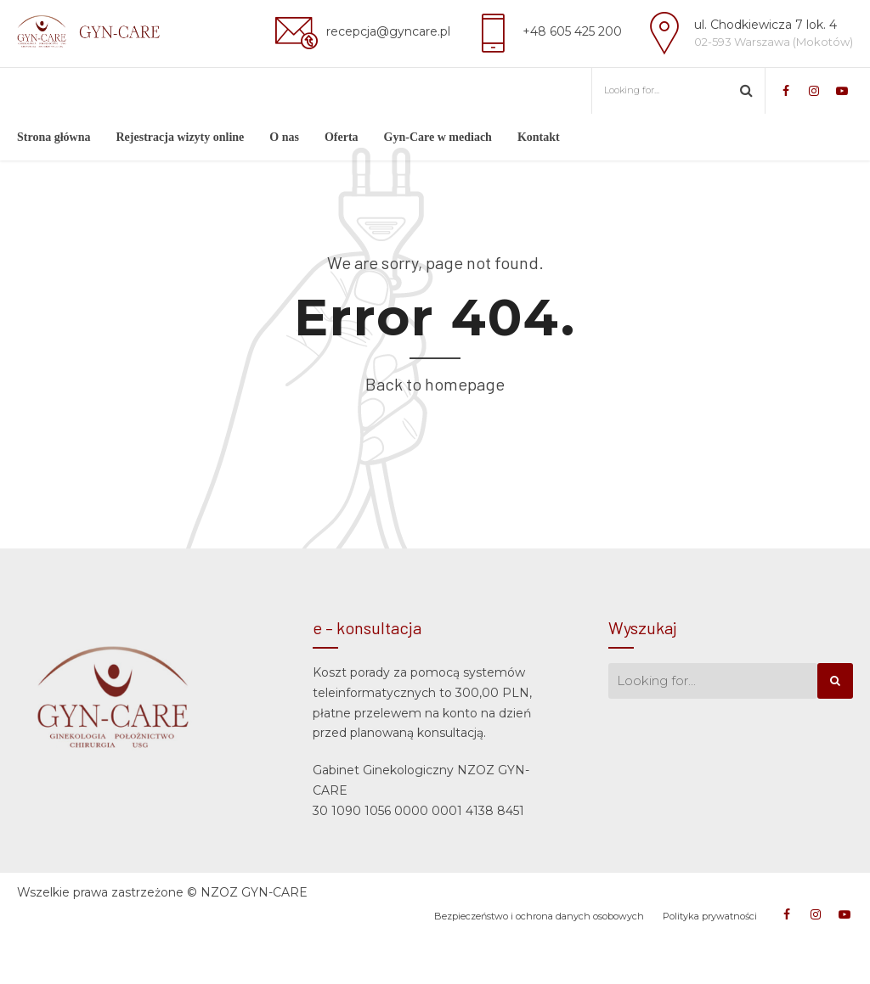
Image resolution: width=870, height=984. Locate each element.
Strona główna (53, 137)
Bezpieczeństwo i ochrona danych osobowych (539, 963)
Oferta (342, 137)
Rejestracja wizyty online (180, 137)
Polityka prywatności (710, 963)
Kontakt (538, 137)
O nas (284, 137)
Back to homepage (435, 430)
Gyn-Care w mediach (438, 137)
